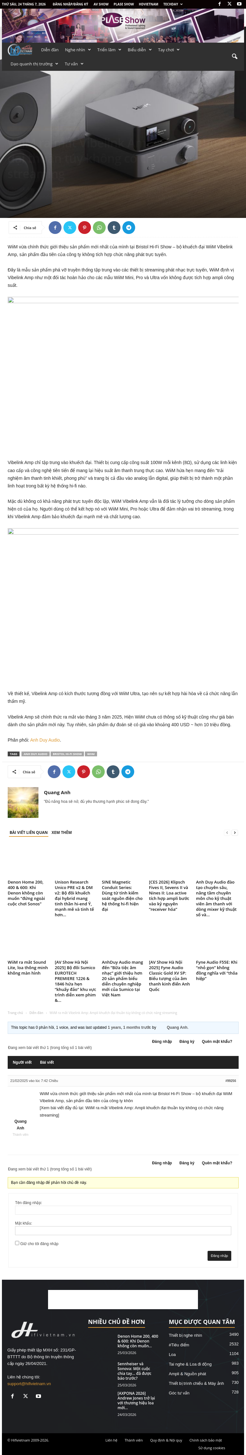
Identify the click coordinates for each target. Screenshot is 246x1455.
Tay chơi (169, 50)
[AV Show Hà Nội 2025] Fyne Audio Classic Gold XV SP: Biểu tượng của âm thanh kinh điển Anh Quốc (169, 975)
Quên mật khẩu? (217, 1041)
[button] (234, 57)
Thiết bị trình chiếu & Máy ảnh (196, 1383)
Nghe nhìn (78, 50)
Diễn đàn (50, 50)
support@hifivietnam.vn (29, 1383)
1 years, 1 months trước (129, 1027)
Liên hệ (111, 1440)
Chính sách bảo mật (205, 1440)
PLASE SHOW (124, 4)
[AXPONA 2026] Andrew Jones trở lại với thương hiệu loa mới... (136, 1400)
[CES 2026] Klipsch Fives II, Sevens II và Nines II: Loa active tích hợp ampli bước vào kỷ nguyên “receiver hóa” (169, 895)
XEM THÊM (62, 832)
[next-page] (235, 832)
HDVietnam (149, 4)
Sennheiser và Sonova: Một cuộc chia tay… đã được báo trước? (135, 1371)
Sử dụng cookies (211, 1447)
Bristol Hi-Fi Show (67, 754)
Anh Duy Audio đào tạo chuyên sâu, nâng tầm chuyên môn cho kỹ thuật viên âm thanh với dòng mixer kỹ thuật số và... (216, 898)
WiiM (90, 754)
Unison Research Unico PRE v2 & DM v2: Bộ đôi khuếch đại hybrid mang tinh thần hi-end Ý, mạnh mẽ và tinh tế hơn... (74, 898)
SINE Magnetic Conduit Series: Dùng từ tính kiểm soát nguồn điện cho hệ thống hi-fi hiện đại (122, 895)
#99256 (231, 1081)
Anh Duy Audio (45, 740)
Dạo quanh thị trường (34, 64)
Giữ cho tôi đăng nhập (39, 1244)
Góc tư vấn (179, 1393)
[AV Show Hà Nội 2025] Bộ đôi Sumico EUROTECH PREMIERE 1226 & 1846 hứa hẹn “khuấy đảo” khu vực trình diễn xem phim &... (75, 981)
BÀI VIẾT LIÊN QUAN (29, 832)
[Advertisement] (123, 1299)
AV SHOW (101, 4)
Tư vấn (74, 64)
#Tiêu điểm (179, 1345)
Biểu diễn (140, 50)
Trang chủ (15, 1012)
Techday (173, 4)
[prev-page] (227, 832)
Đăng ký (186, 1041)
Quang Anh (22, 207)
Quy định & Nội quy (166, 1440)
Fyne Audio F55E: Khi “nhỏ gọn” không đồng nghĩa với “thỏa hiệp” (217, 970)
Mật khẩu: (23, 1223)
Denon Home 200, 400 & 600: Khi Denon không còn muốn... (138, 1341)
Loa (172, 1354)
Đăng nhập (162, 1041)
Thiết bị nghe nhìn (24, 129)
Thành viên (134, 1440)
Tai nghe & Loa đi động (190, 1364)
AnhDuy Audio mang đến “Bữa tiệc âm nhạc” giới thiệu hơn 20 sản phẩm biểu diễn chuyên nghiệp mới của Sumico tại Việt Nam (122, 978)
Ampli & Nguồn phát (61, 129)
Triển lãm (109, 50)
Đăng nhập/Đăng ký (70, 4)
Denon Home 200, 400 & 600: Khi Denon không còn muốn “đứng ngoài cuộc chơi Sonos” (26, 893)
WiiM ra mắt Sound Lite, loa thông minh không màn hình (28, 967)
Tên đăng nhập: (28, 1203)
